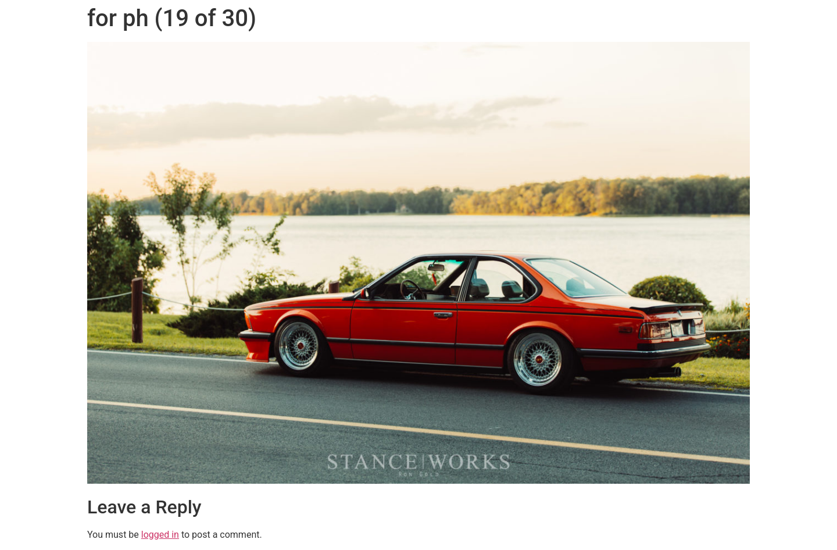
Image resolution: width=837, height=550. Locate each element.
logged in (160, 534)
